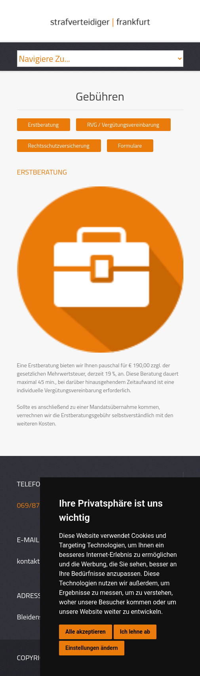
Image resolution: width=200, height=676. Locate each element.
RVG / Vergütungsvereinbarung (123, 124)
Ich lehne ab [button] (135, 632)
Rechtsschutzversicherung (59, 145)
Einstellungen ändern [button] (91, 648)
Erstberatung (43, 124)
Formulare (130, 145)
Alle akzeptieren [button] (85, 632)
